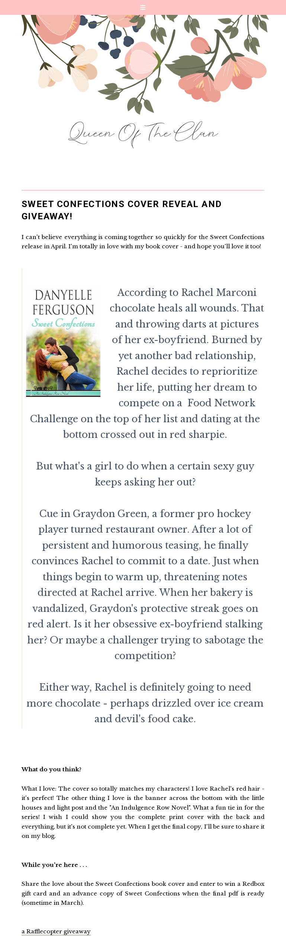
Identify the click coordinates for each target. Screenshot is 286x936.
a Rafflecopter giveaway (56, 931)
